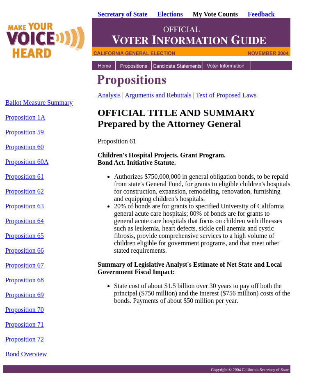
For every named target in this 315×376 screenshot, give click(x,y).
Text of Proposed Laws (226, 95)
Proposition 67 (24, 265)
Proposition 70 (24, 309)
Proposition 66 (24, 250)
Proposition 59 (24, 132)
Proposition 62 (24, 191)
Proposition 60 (24, 146)
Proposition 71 (24, 324)
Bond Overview (26, 354)
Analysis (109, 95)
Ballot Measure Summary (39, 102)
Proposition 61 (24, 176)
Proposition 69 (24, 294)
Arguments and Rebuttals (158, 95)
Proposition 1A (25, 117)
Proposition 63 (24, 206)
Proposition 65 (24, 235)
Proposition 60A (26, 161)
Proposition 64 (24, 220)
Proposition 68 (24, 280)
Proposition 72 (24, 339)
